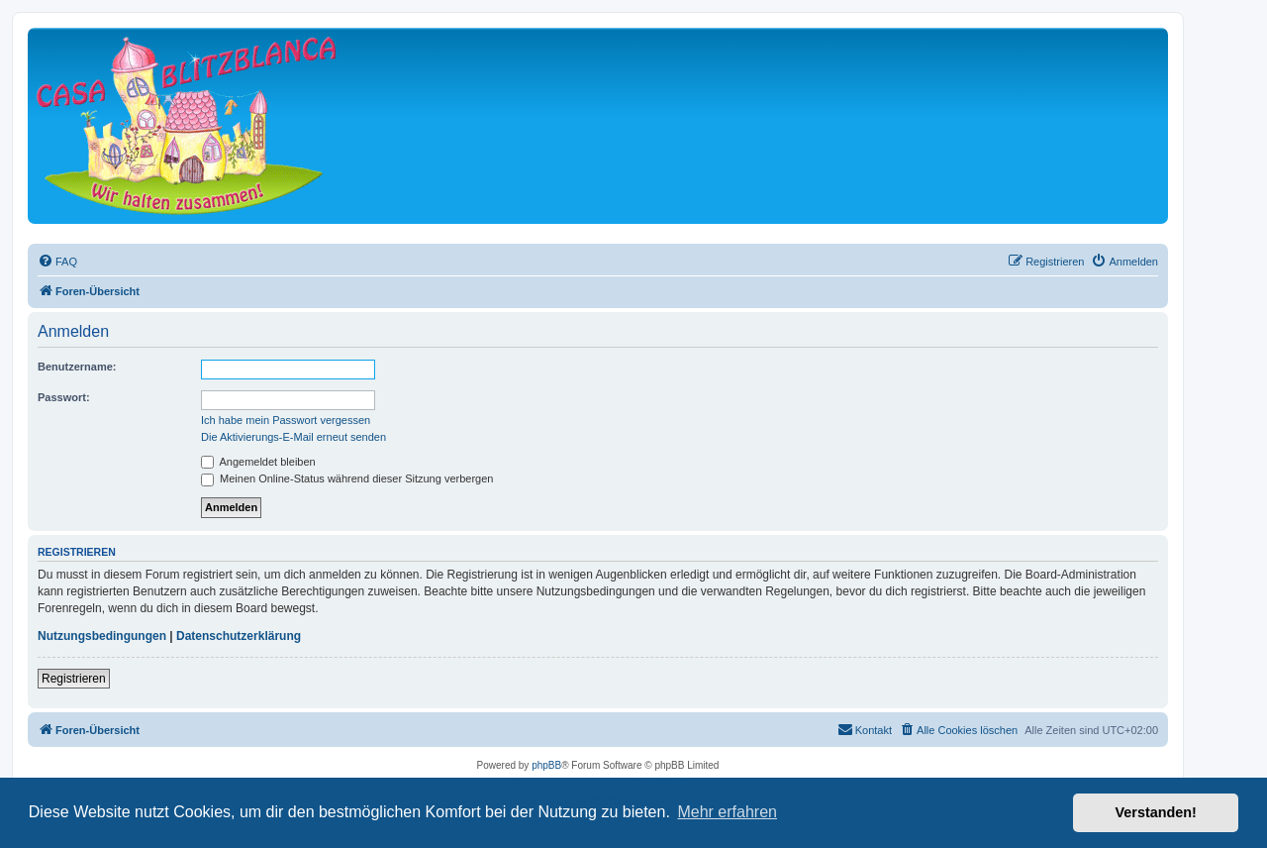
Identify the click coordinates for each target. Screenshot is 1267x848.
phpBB (546, 765)
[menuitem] (57, 261)
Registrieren (74, 679)
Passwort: (64, 397)
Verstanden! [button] (1156, 812)
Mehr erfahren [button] (727, 811)
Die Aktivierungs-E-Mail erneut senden (293, 437)
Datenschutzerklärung (238, 636)
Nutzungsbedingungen (102, 636)
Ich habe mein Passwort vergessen (285, 420)
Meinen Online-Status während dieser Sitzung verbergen (347, 478)
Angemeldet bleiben (258, 462)
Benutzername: (77, 366)
